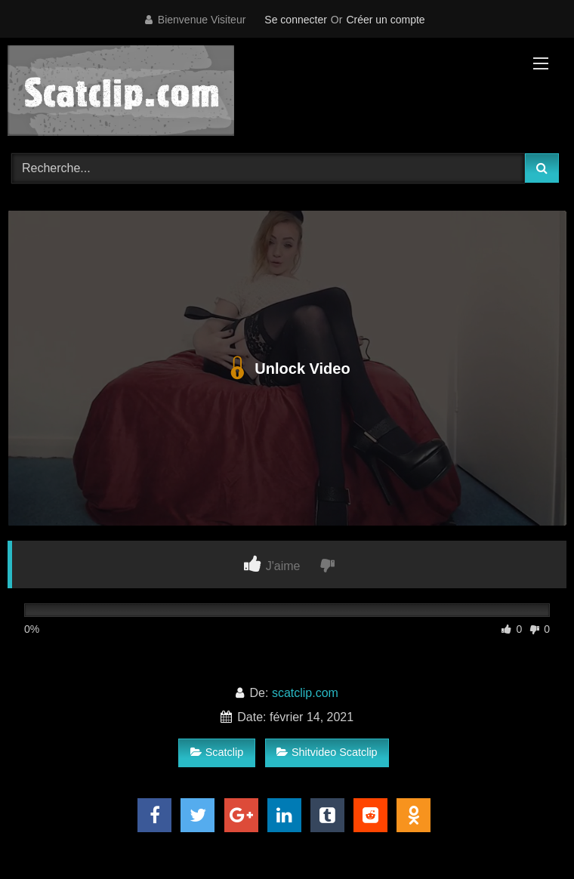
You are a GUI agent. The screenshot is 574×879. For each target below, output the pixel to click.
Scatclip (216, 752)
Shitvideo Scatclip (327, 752)
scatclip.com (305, 692)
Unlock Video (287, 368)
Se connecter (295, 20)
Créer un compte (385, 20)
